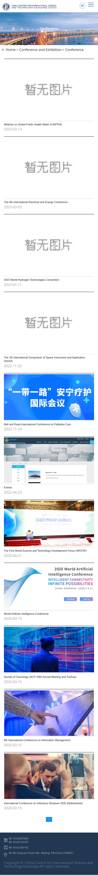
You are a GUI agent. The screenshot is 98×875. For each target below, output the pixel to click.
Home (11, 49)
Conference (74, 49)
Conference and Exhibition (40, 49)
